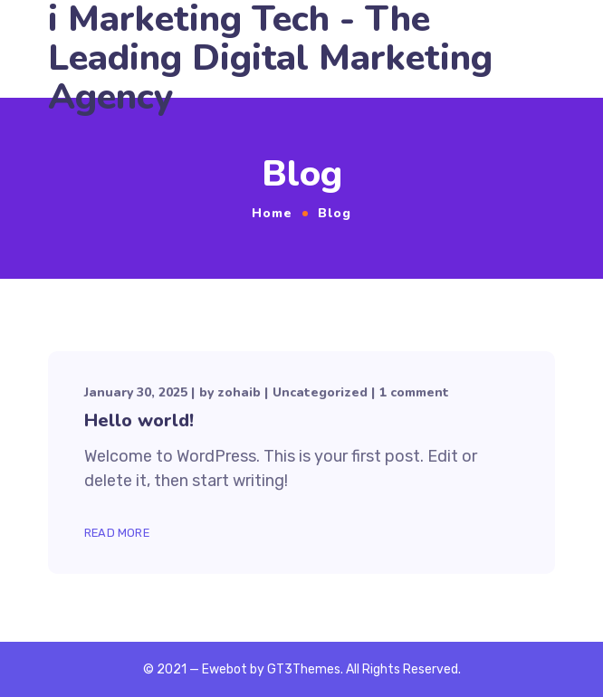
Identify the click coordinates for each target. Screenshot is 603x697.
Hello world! (139, 420)
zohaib (239, 392)
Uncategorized (320, 392)
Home (272, 213)
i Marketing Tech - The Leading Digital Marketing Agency (270, 58)
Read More (116, 532)
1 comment (414, 392)
